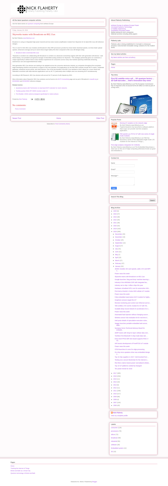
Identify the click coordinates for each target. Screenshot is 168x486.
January (118, 266)
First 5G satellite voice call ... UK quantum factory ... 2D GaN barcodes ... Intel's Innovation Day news (132, 79)
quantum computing (34, 23)
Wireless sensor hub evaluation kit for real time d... (131, 317)
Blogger (94, 481)
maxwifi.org (93, 79)
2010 (115, 394)
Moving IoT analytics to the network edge (133, 123)
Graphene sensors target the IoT (125, 300)
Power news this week (122, 273)
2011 (115, 391)
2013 (115, 385)
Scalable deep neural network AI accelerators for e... (132, 309)
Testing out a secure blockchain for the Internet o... (131, 360)
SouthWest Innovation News (120, 30)
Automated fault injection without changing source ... (132, 314)
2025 (115, 211)
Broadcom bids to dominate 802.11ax (27, 53)
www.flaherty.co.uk (28, 38)
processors (114, 431)
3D (112, 451)
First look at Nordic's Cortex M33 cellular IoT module (132, 291)
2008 (115, 399)
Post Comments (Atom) (62, 124)
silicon (113, 434)
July (116, 249)
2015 (115, 379)
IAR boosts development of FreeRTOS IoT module (131, 343)
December (118, 234)
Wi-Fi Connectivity (63, 79)
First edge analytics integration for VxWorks (125, 145)
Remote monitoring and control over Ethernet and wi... (133, 303)
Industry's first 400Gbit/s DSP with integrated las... (131, 282)
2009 (115, 396)
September (119, 243)
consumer (114, 427)
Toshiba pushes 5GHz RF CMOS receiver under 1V (32, 91)
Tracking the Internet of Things (20, 468)
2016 (115, 376)
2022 (115, 220)
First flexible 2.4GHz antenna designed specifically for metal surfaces (37, 94)
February (118, 263)
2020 (115, 226)
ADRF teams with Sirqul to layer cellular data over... (132, 333)
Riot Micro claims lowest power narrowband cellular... (132, 363)
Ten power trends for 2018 (123, 369)
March (117, 260)
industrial (114, 441)
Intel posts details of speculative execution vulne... (131, 320)
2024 (115, 214)
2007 (115, 402)
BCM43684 (15, 81)
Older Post (100, 118)
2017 (115, 373)
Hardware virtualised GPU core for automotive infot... (132, 288)
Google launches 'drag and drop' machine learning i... (132, 279)
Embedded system (117, 448)
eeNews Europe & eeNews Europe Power (125, 25)
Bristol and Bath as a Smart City (20, 471)
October (118, 240)
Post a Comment (20, 109)
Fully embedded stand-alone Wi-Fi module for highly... (133, 297)
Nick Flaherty (118, 413)
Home (58, 118)
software (114, 445)
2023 (115, 217)
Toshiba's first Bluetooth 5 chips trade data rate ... (131, 336)
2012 (115, 388)
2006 (115, 405)
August (117, 246)
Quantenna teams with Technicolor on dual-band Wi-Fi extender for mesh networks (41, 88)
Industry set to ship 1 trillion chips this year (129, 285)
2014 (115, 382)
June (117, 252)
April (116, 257)
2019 (115, 228)
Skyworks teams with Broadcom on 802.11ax (130, 276)
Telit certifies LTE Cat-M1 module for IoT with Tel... (131, 306)
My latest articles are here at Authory (123, 57)
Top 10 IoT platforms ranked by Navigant (128, 366)
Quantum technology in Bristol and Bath (23, 473)
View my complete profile (119, 415)
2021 (115, 223)
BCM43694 (25, 81)
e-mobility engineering (118, 29)
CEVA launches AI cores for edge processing (130, 349)
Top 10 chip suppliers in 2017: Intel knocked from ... (132, 357)
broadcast (114, 438)
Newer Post (16, 118)
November (118, 237)
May (116, 254)
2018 (115, 231)
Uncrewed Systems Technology (121, 27)
